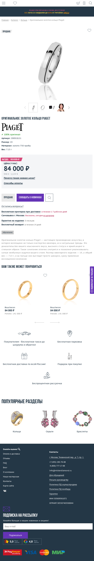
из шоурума (48, 215)
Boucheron (10, 307)
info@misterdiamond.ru (60, 470)
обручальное (7, 232)
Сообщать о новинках (30, 197)
